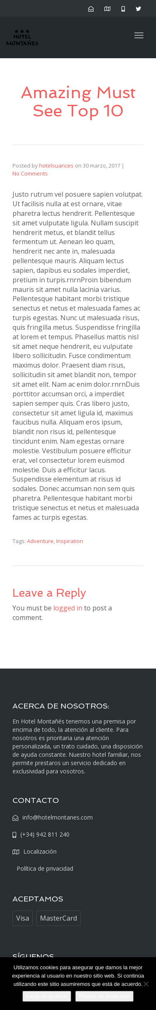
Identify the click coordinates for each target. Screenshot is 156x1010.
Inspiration (69, 541)
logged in (67, 607)
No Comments (30, 173)
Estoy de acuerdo (47, 996)
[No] (145, 984)
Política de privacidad (104, 996)
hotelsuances (56, 165)
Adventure (40, 541)
